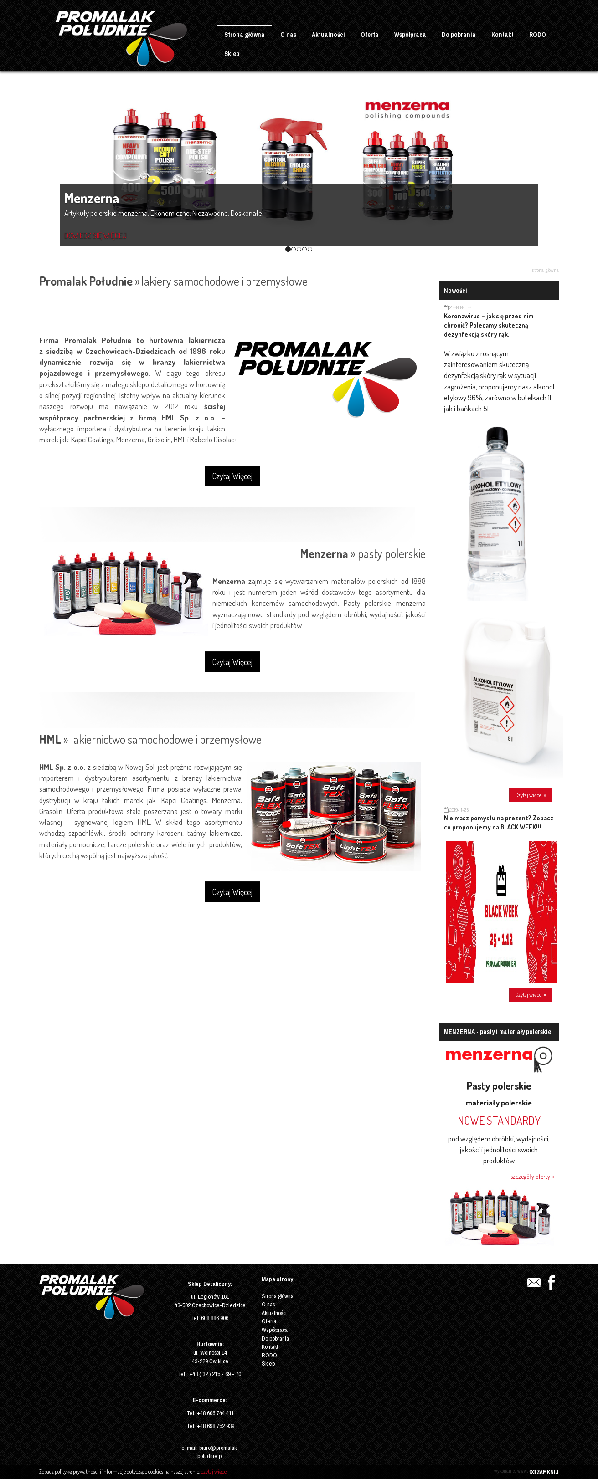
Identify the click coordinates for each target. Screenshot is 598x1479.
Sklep (231, 54)
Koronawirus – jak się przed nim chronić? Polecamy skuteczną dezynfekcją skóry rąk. (488, 325)
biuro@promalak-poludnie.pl (218, 1452)
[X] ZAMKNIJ (543, 1472)
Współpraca (410, 35)
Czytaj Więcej (232, 476)
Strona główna (244, 35)
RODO (537, 35)
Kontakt (502, 35)
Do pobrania (459, 35)
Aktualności (328, 35)
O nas (288, 35)
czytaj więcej (214, 1471)
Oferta (370, 35)
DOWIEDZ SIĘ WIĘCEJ (95, 235)
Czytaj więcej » (530, 795)
